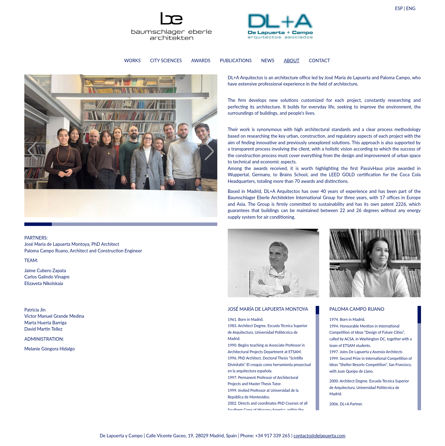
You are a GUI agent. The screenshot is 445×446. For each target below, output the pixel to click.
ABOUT (291, 60)
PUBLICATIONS (235, 60)
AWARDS (200, 60)
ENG (410, 8)
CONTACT (319, 60)
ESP (399, 8)
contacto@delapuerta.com (319, 435)
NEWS (267, 60)
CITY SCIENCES (166, 60)
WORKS (132, 60)
